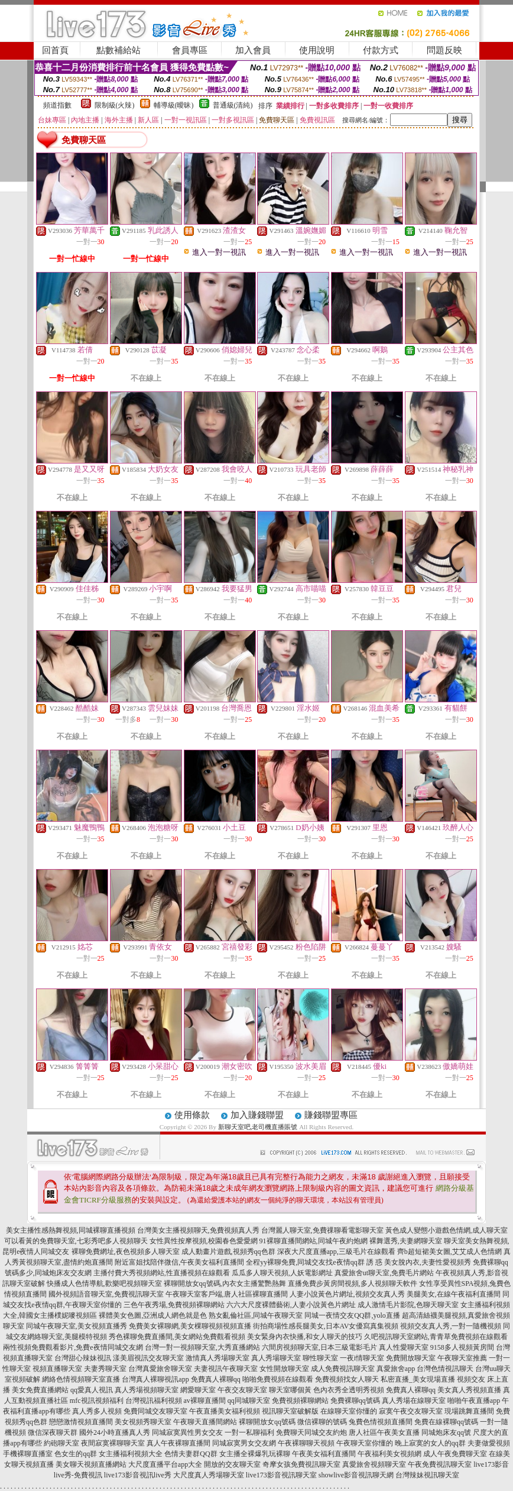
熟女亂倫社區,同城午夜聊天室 (256, 1315)
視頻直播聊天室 (57, 1368)
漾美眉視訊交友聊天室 (148, 1358)
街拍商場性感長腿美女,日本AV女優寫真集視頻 (326, 1326)
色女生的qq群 (75, 1454)
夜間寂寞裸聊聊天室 (113, 1443)
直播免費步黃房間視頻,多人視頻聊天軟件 (352, 1283)
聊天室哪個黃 (290, 1390)
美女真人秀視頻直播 (469, 1390)
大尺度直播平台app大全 (165, 1464)
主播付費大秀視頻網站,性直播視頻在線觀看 (161, 1273)
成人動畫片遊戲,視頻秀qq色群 (228, 1251)
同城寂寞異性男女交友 (187, 1432)
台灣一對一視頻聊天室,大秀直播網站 (202, 1347)
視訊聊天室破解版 (290, 1411)
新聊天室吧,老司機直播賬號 (258, 1126)
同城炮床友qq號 (446, 1432)
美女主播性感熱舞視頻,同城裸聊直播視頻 (70, 1230)
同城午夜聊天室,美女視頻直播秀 (76, 1326)
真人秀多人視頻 (97, 1411)
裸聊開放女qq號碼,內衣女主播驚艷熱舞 (225, 1283)
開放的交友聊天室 (232, 1464)
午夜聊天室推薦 (462, 1358)
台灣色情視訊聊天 (445, 1368)
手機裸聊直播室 (28, 1454)
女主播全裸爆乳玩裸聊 (254, 1454)
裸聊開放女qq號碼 (267, 1422)
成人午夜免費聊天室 (455, 1454)
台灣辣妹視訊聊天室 (427, 1475)
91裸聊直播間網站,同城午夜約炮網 (313, 1241)
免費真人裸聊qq (216, 1379)
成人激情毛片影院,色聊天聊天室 (408, 1305)
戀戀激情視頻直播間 (81, 1422)
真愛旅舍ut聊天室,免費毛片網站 (384, 1273)
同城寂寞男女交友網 (244, 1443)
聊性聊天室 (320, 1358)
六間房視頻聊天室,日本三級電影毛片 (319, 1347)
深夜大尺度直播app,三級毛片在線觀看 (336, 1251)
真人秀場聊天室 (276, 1358)
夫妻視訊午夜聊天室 (226, 1368)
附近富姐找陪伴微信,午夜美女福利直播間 (179, 1262)
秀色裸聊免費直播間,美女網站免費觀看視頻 (177, 1337)
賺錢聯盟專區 (331, 1115)
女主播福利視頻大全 (131, 1454)
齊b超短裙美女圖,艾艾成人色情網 (449, 1251)
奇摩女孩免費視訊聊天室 (301, 1464)
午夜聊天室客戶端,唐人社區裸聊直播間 (226, 1294)
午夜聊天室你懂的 (364, 1443)
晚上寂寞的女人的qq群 (430, 1443)
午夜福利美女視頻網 (389, 1454)
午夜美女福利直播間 (324, 1454)
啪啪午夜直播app (473, 1400)
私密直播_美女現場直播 (418, 1379)
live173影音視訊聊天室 (281, 1475)
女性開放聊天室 (284, 1368)
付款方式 (380, 50)
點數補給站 (118, 50)
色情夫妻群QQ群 (190, 1454)
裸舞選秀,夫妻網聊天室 (405, 1241)
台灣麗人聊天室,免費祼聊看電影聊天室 (322, 1230)
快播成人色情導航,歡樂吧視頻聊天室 (104, 1283)
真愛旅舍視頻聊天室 (374, 1464)
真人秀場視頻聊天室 (146, 1390)
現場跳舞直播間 (469, 1411)
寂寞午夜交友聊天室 (411, 1411)
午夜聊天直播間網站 (205, 1422)
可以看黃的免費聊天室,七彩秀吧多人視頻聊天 (76, 1241)
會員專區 (189, 50)
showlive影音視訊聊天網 (356, 1475)
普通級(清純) (233, 105)
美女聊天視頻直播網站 (91, 1464)
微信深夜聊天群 (52, 1432)
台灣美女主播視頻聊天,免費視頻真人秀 (198, 1230)
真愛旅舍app (395, 1368)
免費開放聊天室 (411, 1358)
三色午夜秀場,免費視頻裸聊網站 (174, 1305)
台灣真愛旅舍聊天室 (160, 1368)
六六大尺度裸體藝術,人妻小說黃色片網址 (291, 1305)
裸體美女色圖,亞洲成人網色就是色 (153, 1315)
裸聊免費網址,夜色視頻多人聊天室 (126, 1251)
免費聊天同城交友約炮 (311, 1432)
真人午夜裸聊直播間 (178, 1443)
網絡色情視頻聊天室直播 (81, 1379)
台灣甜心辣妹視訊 (82, 1358)
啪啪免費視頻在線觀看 (277, 1379)
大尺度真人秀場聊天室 (208, 1475)
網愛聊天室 (198, 1390)
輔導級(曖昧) (174, 105)
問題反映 (444, 50)
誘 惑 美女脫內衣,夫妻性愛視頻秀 (418, 1262)
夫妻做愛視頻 (488, 1443)
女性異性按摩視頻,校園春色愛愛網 (204, 1241)
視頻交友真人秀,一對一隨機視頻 (450, 1326)
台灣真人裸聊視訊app (155, 1379)
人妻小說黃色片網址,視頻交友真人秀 (347, 1294)
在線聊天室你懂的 (348, 1411)
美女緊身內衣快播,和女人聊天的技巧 (304, 1337)
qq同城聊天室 (249, 1400)
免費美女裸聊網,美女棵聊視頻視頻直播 (190, 1326)
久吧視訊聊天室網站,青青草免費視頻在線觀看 (436, 1337)
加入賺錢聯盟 (257, 1115)
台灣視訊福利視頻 (153, 1400)
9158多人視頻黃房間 (462, 1347)
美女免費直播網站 (40, 1390)
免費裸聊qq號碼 (355, 1400)
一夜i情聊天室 (362, 1358)
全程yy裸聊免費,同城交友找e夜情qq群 (305, 1262)
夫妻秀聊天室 (105, 1368)
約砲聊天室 (61, 1443)
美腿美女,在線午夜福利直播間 (454, 1294)
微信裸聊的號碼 (322, 1422)
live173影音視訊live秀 (137, 1475)
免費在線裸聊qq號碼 (446, 1422)
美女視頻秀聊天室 (143, 1422)
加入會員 (253, 50)
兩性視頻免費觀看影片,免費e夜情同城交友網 (72, 1347)
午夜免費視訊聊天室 (440, 1464)
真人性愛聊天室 (403, 1347)
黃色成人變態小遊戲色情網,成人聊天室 (446, 1230)
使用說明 (317, 50)
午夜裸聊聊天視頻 (306, 1443)
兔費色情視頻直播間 (381, 1422)
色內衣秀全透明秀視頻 (348, 1390)
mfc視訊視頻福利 (97, 1400)
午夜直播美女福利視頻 (224, 1411)
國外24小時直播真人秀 (114, 1432)
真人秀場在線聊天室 (414, 1400)
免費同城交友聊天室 (155, 1411)
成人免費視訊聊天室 (343, 1368)
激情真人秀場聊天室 (217, 1358)
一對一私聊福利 (249, 1432)
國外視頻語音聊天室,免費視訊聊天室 (106, 1294)
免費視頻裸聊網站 (300, 1400)
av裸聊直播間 (205, 1400)
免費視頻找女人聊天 (347, 1379)
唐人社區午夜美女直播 (384, 1432)
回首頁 (55, 50)
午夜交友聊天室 (242, 1390)
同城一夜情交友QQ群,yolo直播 (352, 1315)
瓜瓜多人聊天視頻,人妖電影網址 (282, 1273)
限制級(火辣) (115, 105)
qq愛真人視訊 (91, 1390)
